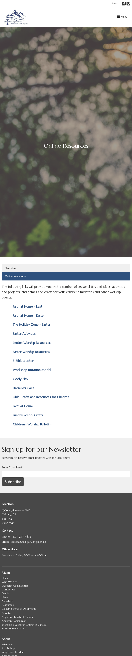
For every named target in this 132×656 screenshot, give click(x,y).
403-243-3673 (21, 536)
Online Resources (15, 276)
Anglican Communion (14, 620)
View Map (8, 523)
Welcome (7, 644)
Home (5, 578)
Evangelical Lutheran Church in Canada (24, 624)
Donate (6, 613)
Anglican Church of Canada (18, 617)
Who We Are (9, 582)
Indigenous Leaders (13, 652)
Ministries (7, 601)
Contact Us (8, 589)
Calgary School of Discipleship (19, 608)
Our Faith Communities (15, 585)
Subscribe (13, 481)
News (5, 597)
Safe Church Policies (13, 628)
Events (5, 593)
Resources (8, 604)
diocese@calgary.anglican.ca (28, 541)
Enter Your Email (12, 467)
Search (115, 3)
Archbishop (8, 648)
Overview (10, 268)
